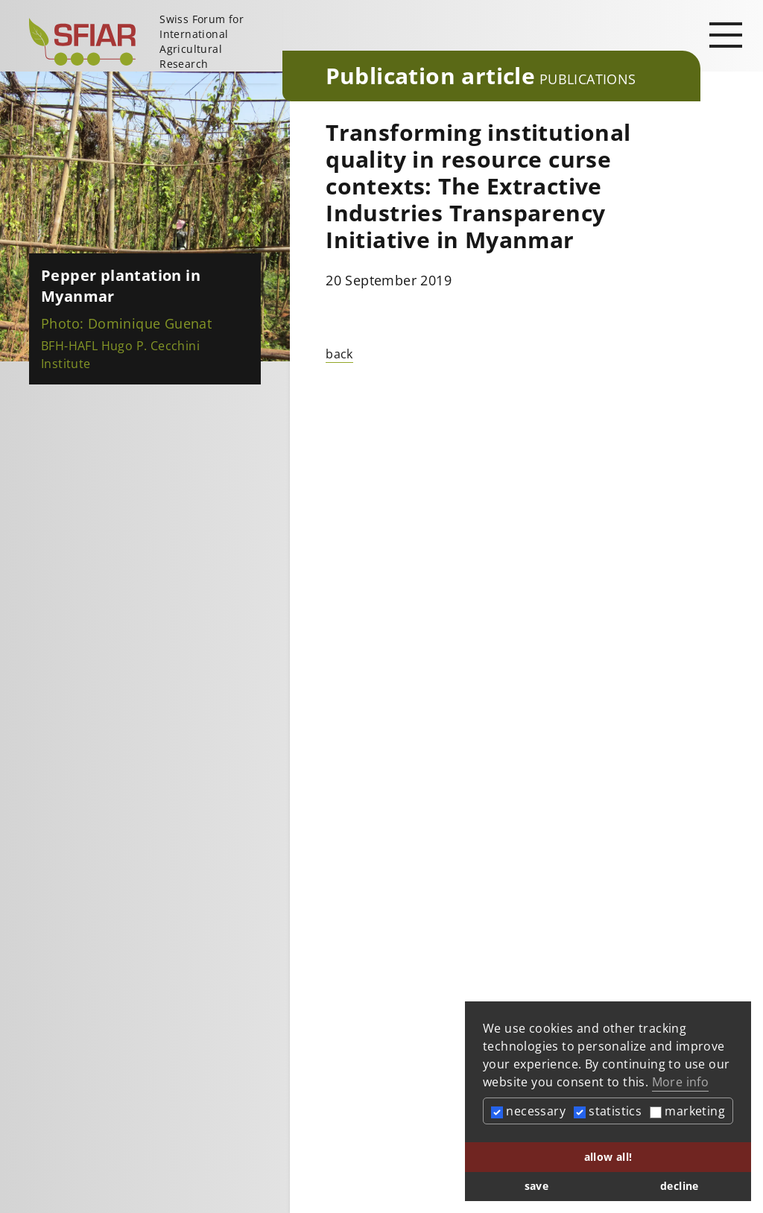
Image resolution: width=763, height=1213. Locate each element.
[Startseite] (149, 41)
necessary (528, 1111)
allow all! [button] (608, 1157)
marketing (687, 1111)
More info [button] (680, 1082)
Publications (587, 79)
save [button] (537, 1186)
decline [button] (679, 1186)
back (339, 354)
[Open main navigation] (725, 34)
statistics (608, 1111)
